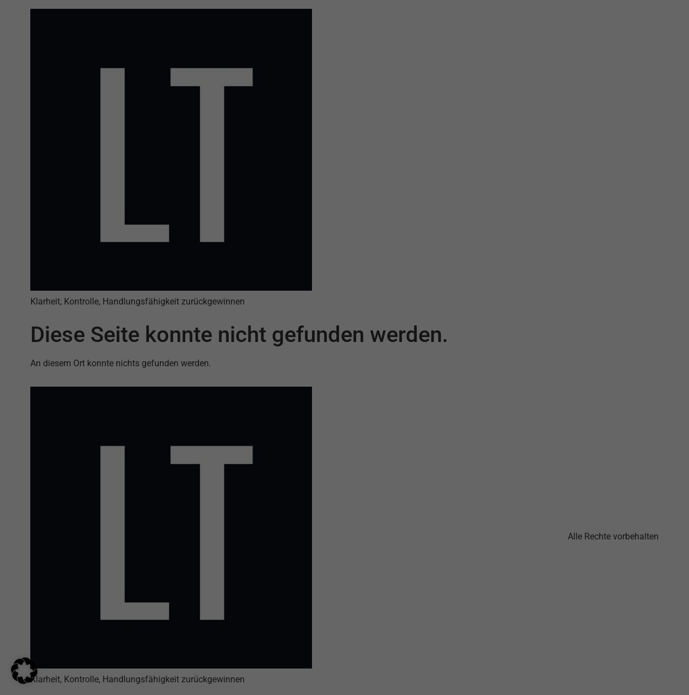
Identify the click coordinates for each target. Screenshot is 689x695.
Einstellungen (374, 570)
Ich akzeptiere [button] (344, 606)
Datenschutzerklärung (421, 559)
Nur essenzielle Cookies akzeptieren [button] (344, 639)
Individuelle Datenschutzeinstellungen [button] (344, 671)
